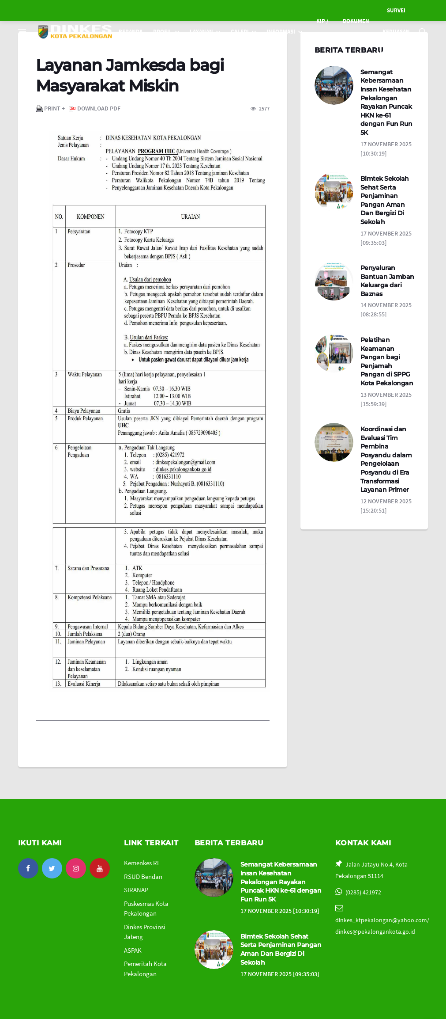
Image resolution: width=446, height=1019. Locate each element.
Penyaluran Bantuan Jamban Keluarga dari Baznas (387, 281)
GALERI (240, 31)
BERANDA (130, 31)
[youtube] (100, 868)
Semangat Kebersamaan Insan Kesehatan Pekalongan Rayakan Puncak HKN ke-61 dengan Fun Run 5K (386, 102)
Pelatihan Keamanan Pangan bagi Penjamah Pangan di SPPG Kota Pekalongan (386, 361)
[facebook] (28, 868)
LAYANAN (201, 31)
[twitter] (52, 868)
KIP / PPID (321, 31)
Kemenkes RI (141, 863)
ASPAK (133, 950)
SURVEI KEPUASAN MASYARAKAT (396, 32)
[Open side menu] (22, 31)
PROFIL (162, 31)
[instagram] (76, 868)
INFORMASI (280, 31)
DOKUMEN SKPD (356, 31)
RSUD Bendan (143, 876)
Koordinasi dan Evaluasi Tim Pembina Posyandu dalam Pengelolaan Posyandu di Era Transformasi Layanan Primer (386, 459)
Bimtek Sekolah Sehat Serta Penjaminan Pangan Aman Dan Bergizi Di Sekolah (384, 200)
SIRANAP (136, 890)
